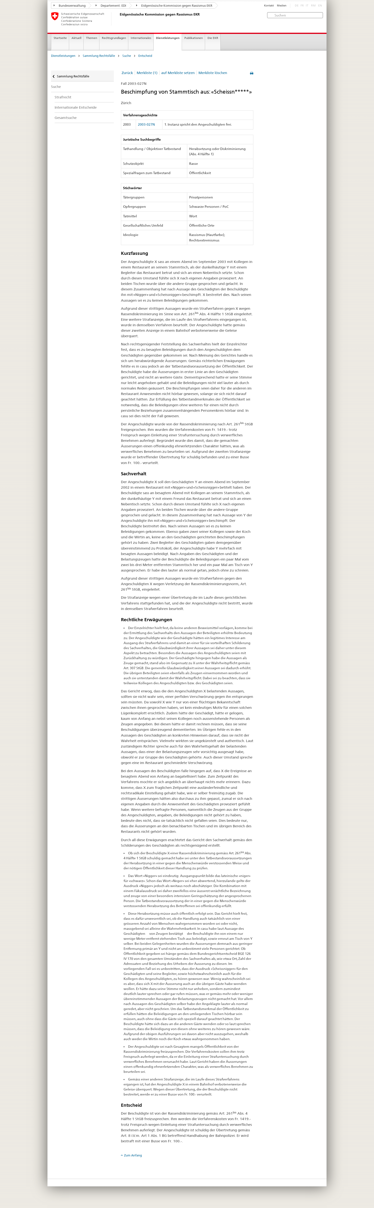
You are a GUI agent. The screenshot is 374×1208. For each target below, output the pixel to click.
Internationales (141, 38)
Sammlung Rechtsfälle (99, 56)
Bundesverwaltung (70, 5)
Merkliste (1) (147, 72)
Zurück (127, 72)
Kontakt (269, 5)
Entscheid (145, 56)
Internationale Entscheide (76, 107)
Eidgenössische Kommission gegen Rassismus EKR (174, 5)
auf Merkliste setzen (178, 72)
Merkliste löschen (212, 72)
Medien (281, 5)
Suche (126, 56)
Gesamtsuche (66, 117)
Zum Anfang (133, 1155)
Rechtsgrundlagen (114, 38)
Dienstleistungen (168, 38)
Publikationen (193, 38)
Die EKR (213, 38)
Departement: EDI (111, 5)
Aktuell (76, 38)
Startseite (60, 38)
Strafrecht (63, 97)
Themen (91, 38)
